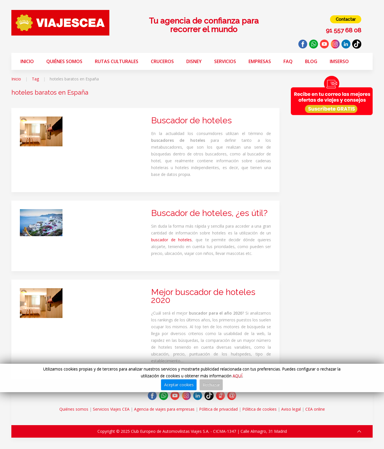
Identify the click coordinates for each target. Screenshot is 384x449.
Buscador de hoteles (191, 120)
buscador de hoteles (171, 239)
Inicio (27, 61)
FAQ (288, 61)
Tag (35, 79)
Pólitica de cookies (259, 409)
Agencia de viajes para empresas (164, 409)
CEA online (315, 409)
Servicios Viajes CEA (111, 409)
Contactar (346, 19)
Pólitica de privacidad (218, 409)
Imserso (339, 61)
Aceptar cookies (179, 384)
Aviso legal (291, 409)
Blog (311, 61)
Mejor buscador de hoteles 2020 (203, 296)
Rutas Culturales (116, 61)
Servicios (225, 61)
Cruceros (162, 61)
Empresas (260, 61)
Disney (194, 61)
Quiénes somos (64, 61)
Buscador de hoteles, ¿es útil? (209, 213)
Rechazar (211, 384)
